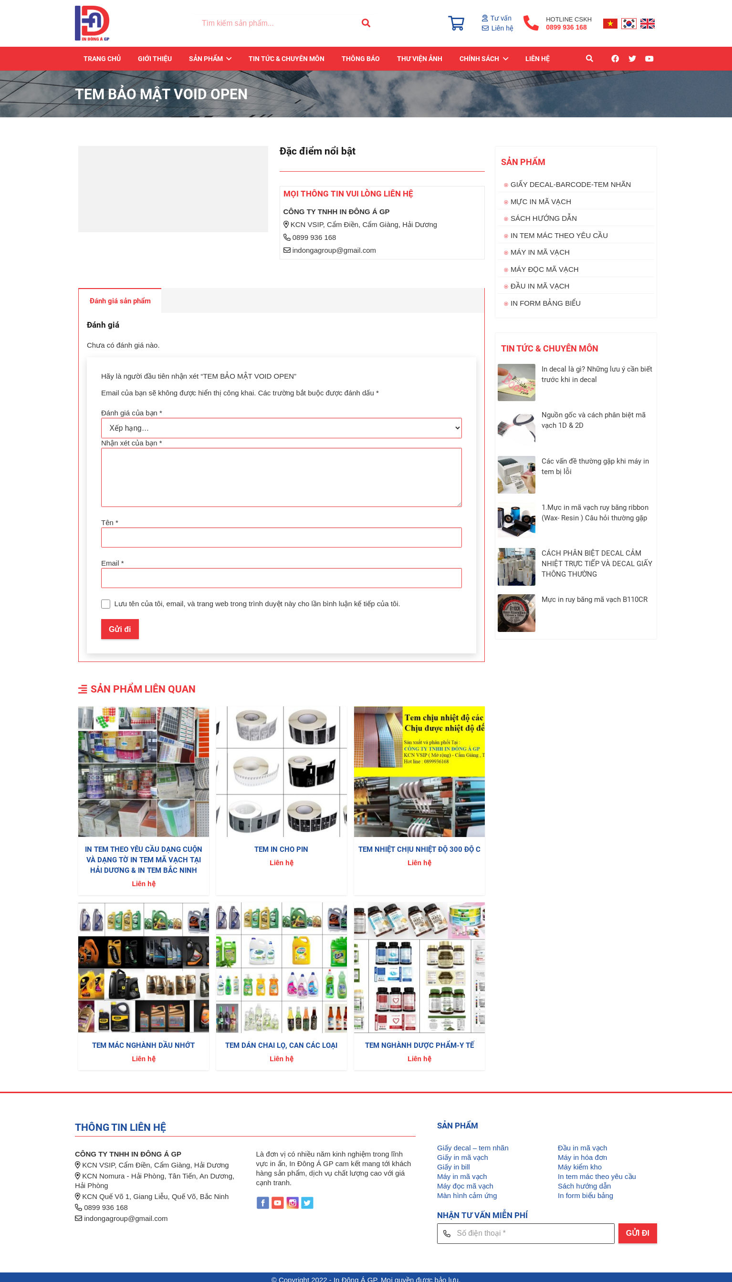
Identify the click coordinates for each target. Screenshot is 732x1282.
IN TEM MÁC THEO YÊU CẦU (559, 235)
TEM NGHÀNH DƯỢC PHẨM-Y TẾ (419, 1040)
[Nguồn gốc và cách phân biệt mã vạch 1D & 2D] (516, 428)
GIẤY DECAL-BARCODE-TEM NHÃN (571, 184)
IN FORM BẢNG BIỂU (546, 303)
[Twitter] (632, 59)
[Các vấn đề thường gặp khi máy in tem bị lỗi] (516, 475)
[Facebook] (615, 59)
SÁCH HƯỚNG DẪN (544, 218)
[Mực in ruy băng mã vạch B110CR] (516, 613)
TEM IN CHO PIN (281, 845)
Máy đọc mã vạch (465, 1181)
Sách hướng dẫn (584, 1181)
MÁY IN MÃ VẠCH (540, 252)
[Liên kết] (93, 24)
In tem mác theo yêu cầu (597, 1172)
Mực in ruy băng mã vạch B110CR (595, 599)
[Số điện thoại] (526, 1228)
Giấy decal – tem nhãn (473, 1143)
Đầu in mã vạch (582, 1143)
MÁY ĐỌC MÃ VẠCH (545, 269)
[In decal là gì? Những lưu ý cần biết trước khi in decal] (516, 383)
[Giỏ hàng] (456, 24)
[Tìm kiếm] (365, 23)
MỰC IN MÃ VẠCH (541, 201)
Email (112, 559)
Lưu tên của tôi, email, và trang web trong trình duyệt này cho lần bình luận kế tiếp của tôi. (257, 599)
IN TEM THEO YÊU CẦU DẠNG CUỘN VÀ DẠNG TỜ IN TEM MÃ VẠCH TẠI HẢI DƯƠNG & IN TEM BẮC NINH (143, 855)
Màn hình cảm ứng (467, 1191)
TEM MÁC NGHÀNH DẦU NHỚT (143, 1040)
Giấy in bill (453, 1162)
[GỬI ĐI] (637, 1229)
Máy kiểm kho (580, 1162)
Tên (109, 520)
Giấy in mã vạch (462, 1152)
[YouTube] (649, 59)
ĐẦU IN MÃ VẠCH (540, 286)
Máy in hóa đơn (582, 1152)
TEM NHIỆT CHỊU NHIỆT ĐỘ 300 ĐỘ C (419, 845)
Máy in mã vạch (462, 1172)
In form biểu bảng (585, 1191)
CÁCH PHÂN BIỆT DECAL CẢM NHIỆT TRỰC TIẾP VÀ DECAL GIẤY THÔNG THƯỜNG (597, 564)
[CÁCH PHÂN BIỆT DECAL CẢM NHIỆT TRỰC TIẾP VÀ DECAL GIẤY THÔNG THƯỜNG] (516, 567)
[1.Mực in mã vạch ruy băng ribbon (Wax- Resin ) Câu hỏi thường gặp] (516, 521)
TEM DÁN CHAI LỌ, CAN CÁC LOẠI (281, 1040)
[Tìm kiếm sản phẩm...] (286, 24)
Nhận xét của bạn (131, 442)
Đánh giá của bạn (131, 413)
